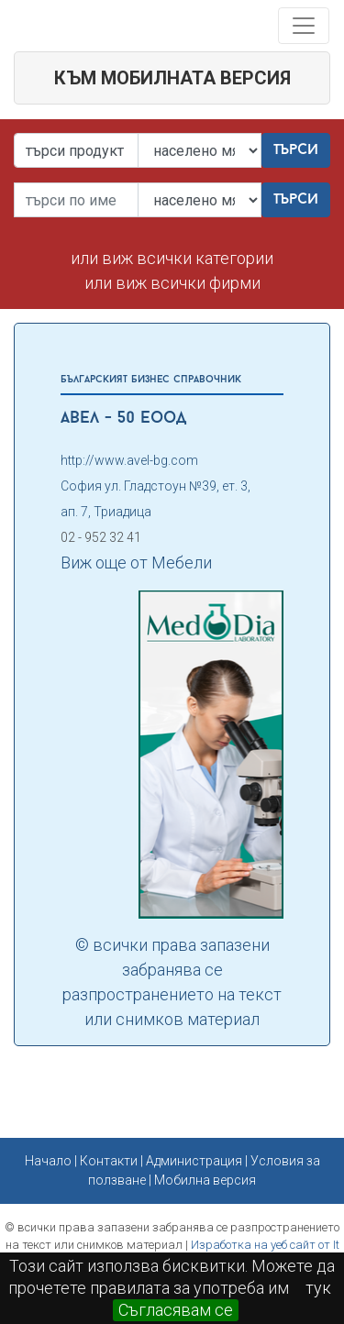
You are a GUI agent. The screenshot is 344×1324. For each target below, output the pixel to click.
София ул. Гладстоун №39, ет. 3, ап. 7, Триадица (155, 499)
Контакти (109, 1160)
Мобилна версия (205, 1180)
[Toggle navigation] (303, 25)
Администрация (194, 1160)
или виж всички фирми (172, 282)
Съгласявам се (175, 1309)
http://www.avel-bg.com (129, 460)
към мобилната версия (172, 78)
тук (318, 1287)
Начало (48, 1160)
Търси (295, 150)
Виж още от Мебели (136, 562)
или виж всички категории (172, 258)
